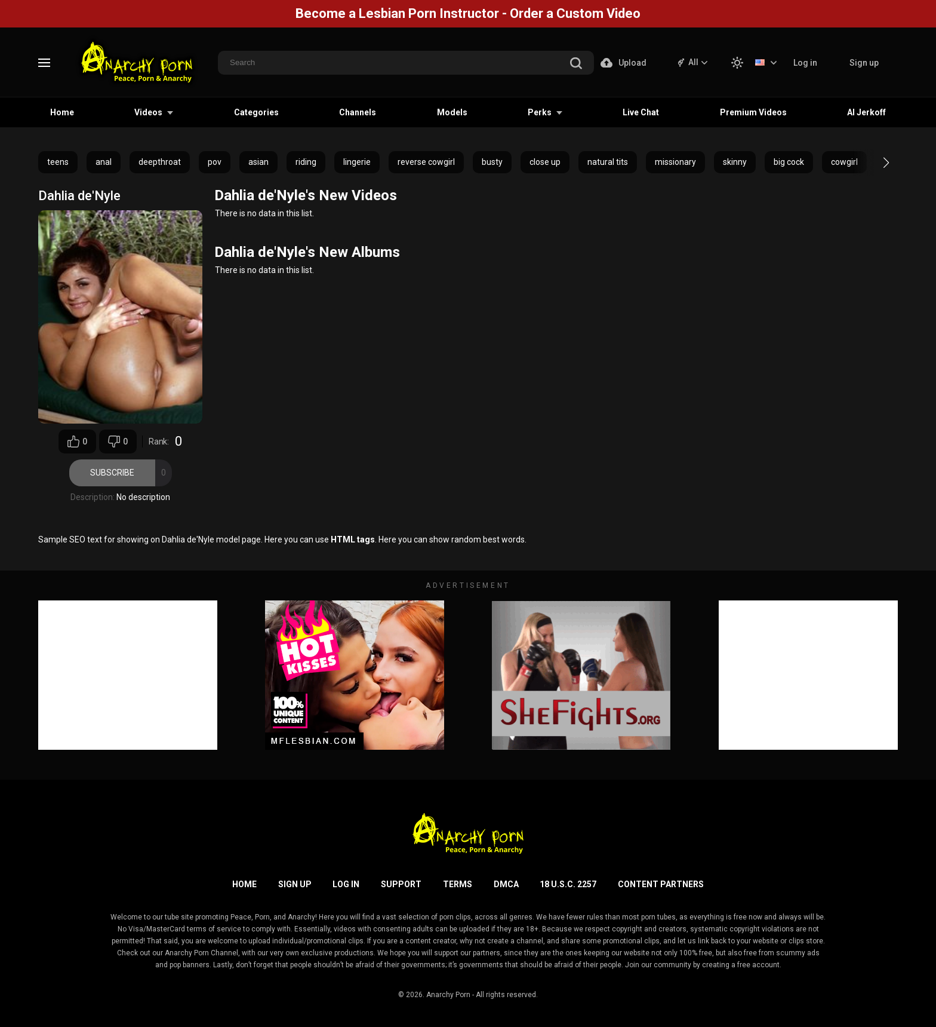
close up (545, 162)
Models (452, 112)
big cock (789, 162)
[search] (576, 64)
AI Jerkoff (866, 112)
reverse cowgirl (426, 162)
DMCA (506, 884)
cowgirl (844, 162)
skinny (735, 162)
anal (104, 162)
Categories (256, 112)
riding (305, 162)
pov (214, 162)
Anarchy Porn (448, 995)
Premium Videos (753, 112)
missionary (675, 162)
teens (58, 162)
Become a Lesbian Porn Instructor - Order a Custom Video (468, 13)
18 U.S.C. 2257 (568, 884)
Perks (540, 112)
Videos (148, 112)
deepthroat (159, 162)
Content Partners (661, 884)
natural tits (607, 162)
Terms (457, 884)
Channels (357, 112)
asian (258, 162)
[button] (875, 162)
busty (492, 162)
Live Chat (641, 112)
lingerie (357, 162)
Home (62, 112)
